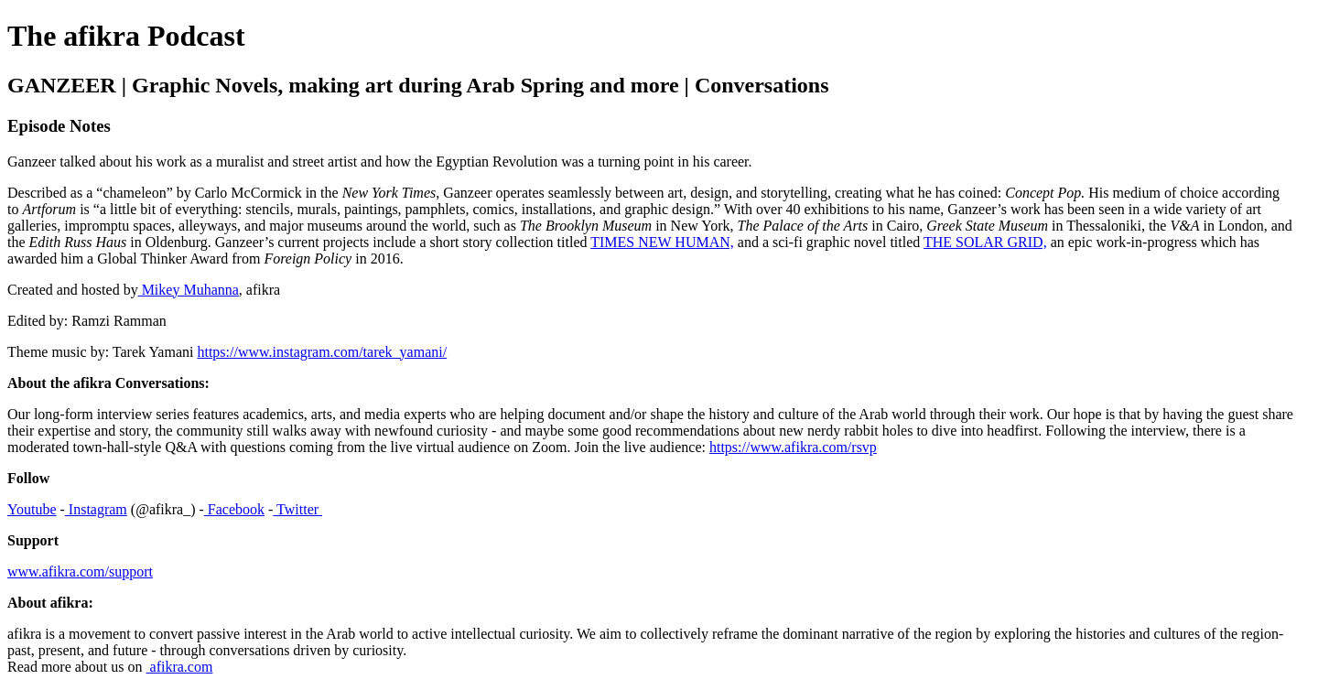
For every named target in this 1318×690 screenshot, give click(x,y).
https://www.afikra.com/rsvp (793, 447)
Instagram (96, 509)
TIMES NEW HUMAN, (662, 242)
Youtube (32, 509)
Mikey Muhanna (188, 289)
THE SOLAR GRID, (985, 242)
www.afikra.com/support (80, 571)
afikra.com (179, 666)
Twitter (297, 509)
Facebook (234, 509)
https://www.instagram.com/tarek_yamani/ (322, 352)
